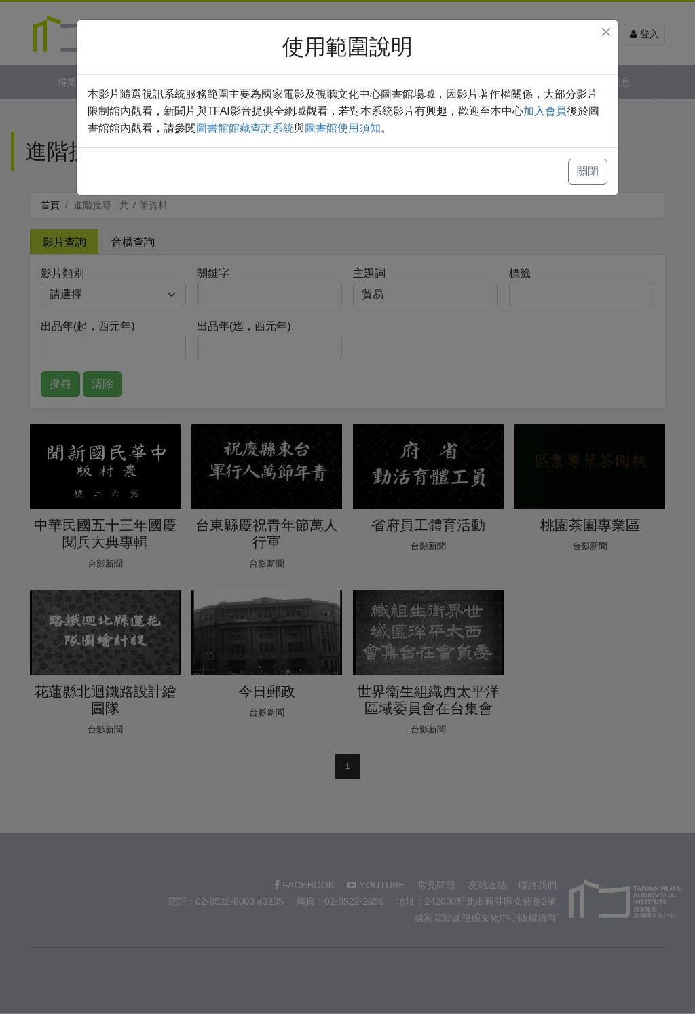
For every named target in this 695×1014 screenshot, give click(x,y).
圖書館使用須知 (343, 128)
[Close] (606, 31)
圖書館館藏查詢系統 (245, 128)
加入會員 (545, 111)
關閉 (588, 171)
